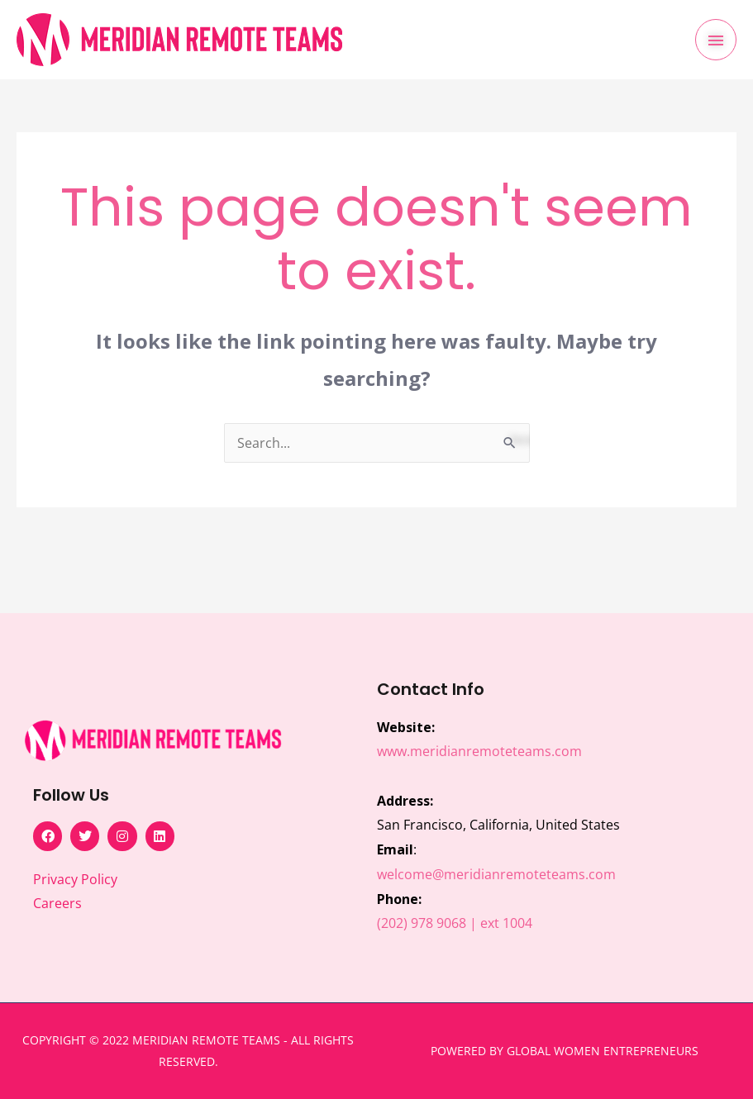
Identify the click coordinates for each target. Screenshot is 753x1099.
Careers (57, 903)
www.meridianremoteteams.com (479, 751)
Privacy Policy (75, 879)
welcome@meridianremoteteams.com (496, 874)
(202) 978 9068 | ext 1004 (454, 923)
